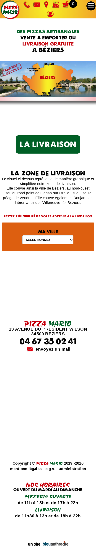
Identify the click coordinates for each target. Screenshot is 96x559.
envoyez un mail (53, 349)
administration (72, 468)
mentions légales (26, 468)
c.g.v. (50, 468)
